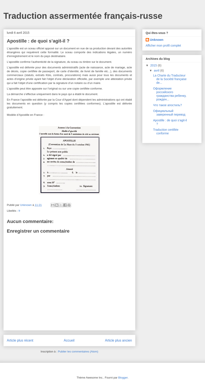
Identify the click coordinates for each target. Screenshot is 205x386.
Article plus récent (20, 340)
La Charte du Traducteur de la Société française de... (170, 79)
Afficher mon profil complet (163, 45)
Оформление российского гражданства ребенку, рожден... (169, 94)
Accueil (69, 340)
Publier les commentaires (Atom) (78, 351)
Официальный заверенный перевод (169, 112)
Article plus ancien (118, 340)
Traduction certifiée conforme (166, 131)
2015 (154, 65)
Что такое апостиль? (167, 105)
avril (157, 70)
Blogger (123, 377)
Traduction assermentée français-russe (83, 16)
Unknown (156, 39)
